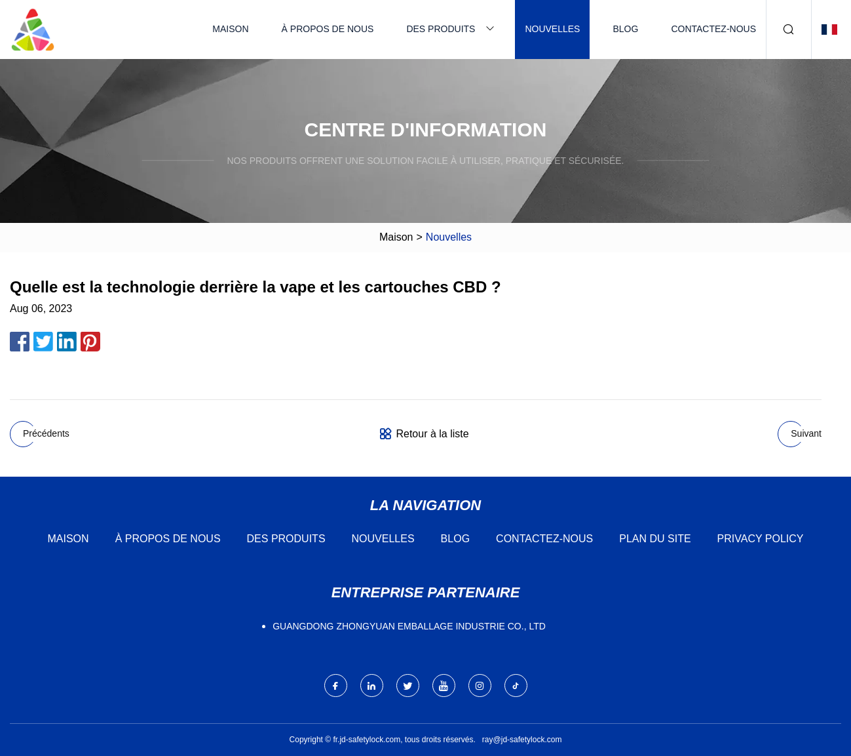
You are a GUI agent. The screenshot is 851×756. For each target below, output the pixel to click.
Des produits (440, 29)
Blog (625, 29)
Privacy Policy (760, 538)
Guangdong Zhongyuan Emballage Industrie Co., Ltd (409, 626)
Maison (230, 29)
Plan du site (654, 538)
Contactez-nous (713, 29)
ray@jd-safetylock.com (522, 739)
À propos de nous (328, 29)
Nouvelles (552, 29)
